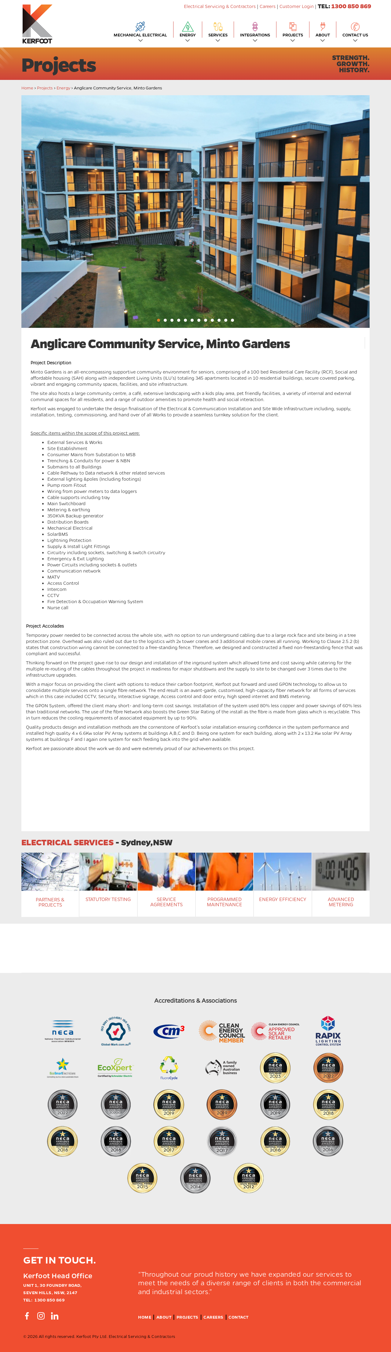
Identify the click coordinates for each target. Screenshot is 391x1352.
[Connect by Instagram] (41, 1316)
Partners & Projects (50, 902)
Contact (238, 1317)
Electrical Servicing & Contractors (220, 6)
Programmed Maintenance (224, 901)
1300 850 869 (351, 6)
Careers (268, 6)
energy (63, 87)
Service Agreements (166, 901)
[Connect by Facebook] (27, 1316)
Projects (45, 87)
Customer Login (297, 6)
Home (27, 87)
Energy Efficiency (282, 899)
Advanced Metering (341, 901)
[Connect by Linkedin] (54, 1316)
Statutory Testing (108, 899)
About (164, 1317)
